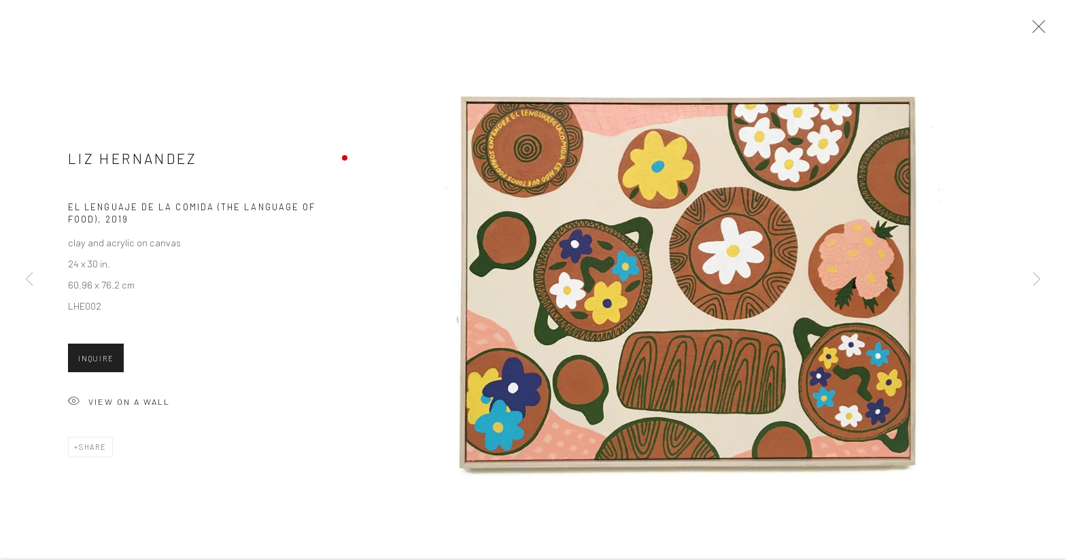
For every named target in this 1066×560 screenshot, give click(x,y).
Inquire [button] (96, 362)
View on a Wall (119, 406)
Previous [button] (29, 280)
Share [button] (93, 450)
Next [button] (1037, 280)
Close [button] (1035, 30)
